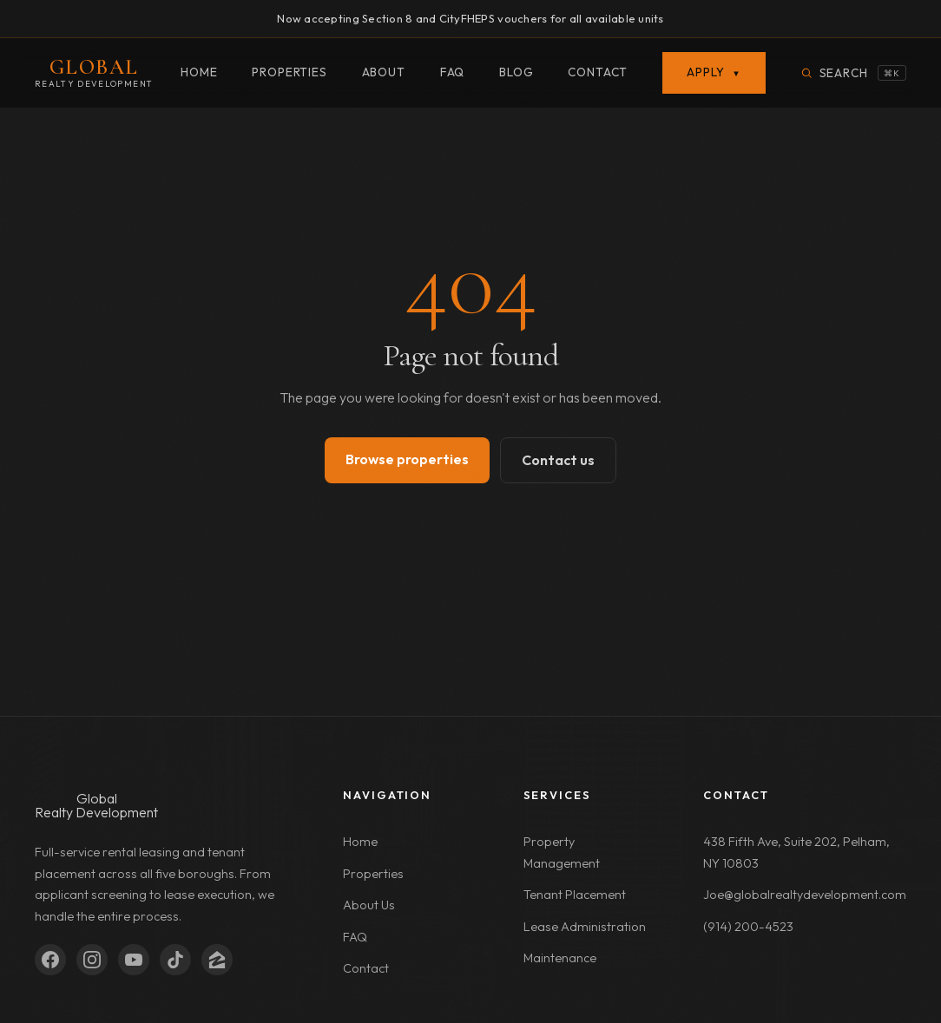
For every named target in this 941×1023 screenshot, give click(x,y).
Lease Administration (584, 926)
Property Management (561, 852)
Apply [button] (713, 72)
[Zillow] (217, 959)
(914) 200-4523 (748, 926)
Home (199, 72)
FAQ (452, 72)
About (383, 72)
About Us (369, 905)
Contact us (558, 460)
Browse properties (407, 459)
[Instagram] (92, 959)
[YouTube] (133, 959)
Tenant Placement (574, 894)
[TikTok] (175, 959)
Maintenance (559, 958)
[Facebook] (50, 959)
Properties (289, 72)
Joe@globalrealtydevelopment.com (804, 894)
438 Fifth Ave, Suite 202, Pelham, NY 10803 (796, 852)
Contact (598, 72)
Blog (516, 72)
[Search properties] (853, 73)
